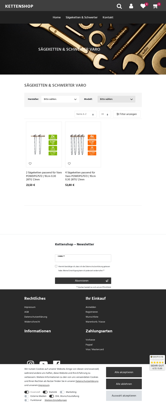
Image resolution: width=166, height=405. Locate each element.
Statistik (53, 392)
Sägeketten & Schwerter (82, 17)
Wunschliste (30, 163)
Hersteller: (33, 99)
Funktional (35, 400)
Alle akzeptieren (124, 372)
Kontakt (108, 17)
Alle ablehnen (124, 384)
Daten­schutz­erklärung (35, 317)
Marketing (71, 392)
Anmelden (91, 307)
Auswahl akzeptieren (124, 395)
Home (57, 17)
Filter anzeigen (127, 114)
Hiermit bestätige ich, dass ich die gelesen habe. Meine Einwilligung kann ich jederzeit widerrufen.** (84, 268)
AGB (26, 312)
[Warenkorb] (155, 7)
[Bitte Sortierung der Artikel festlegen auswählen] (86, 114)
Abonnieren (91, 280)
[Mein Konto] (131, 7)
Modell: (88, 99)
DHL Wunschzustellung (67, 396)
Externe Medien (38, 396)
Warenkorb (91, 322)
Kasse (102, 322)
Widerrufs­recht (32, 322)
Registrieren (92, 312)
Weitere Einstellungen (56, 400)
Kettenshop (19, 6)
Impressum (29, 307)
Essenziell (35, 392)
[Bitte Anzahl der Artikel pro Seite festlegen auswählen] (105, 114)
